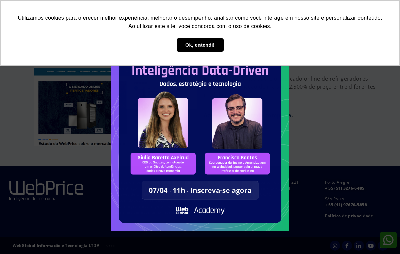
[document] (200, 127)
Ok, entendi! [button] (200, 45)
